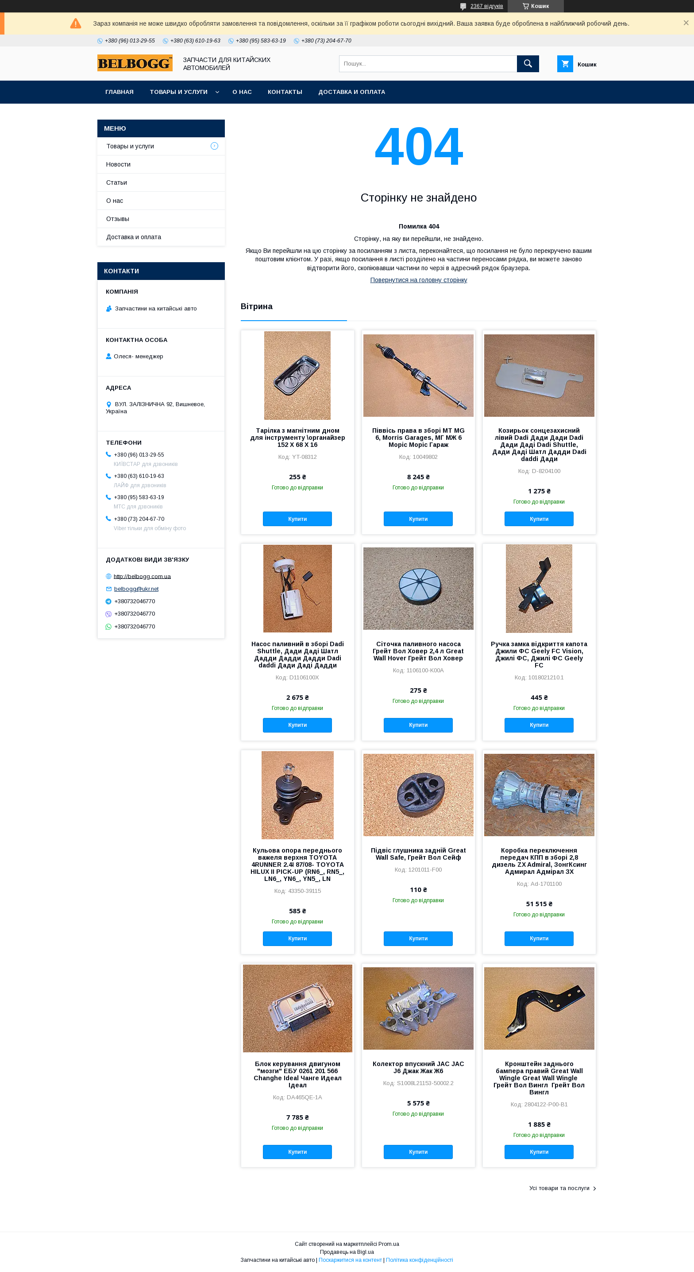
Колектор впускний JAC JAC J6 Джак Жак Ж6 (418, 1067)
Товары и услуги (179, 92)
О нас (242, 92)
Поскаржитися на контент (350, 1260)
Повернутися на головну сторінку (418, 279)
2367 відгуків (486, 6)
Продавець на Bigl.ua (347, 1252)
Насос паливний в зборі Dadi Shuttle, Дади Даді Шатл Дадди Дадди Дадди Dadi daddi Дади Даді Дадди (297, 654)
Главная (119, 92)
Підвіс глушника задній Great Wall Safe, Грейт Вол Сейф (418, 854)
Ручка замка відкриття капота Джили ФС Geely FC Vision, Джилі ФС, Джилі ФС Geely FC (539, 654)
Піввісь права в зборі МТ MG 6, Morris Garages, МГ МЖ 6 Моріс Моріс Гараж (418, 437)
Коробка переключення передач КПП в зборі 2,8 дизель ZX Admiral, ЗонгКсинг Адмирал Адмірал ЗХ (539, 861)
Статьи (116, 182)
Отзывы (117, 218)
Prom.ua (388, 1244)
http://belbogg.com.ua (142, 576)
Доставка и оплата (351, 92)
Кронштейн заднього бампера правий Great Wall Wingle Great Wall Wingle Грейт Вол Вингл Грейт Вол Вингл (539, 1078)
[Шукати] (528, 63)
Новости (118, 164)
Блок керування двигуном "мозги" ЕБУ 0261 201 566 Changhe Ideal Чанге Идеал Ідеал (298, 1074)
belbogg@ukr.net (136, 589)
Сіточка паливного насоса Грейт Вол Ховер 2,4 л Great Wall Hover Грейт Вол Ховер (418, 651)
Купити (297, 519)
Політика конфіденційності (419, 1260)
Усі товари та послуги (559, 1188)
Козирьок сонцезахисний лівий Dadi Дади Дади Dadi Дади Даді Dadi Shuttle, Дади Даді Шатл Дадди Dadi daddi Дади (539, 444)
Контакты (285, 92)
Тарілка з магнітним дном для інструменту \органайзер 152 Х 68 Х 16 (297, 437)
